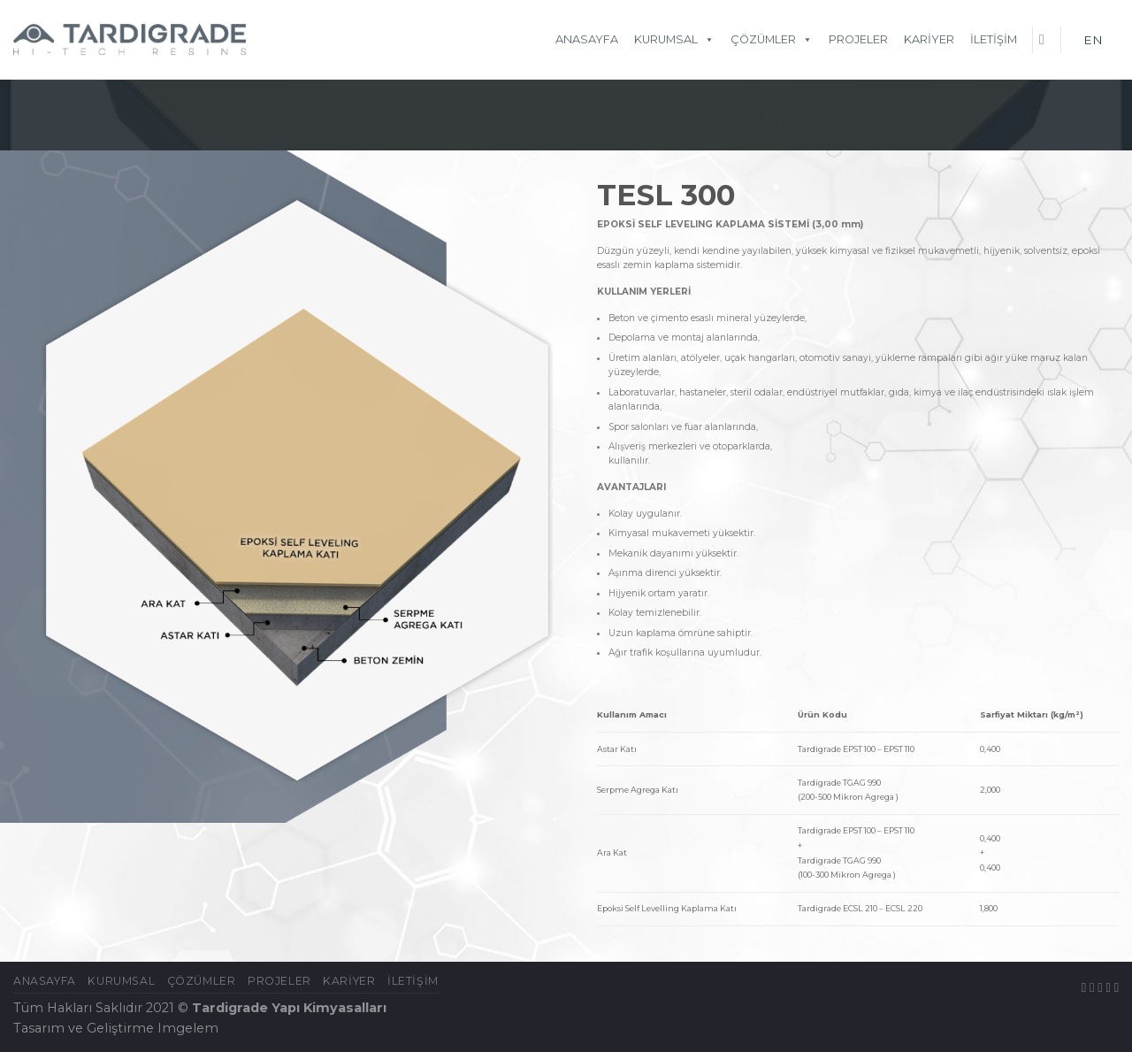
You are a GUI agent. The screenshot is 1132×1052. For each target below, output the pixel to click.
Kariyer (929, 39)
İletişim (993, 39)
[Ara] (1046, 39)
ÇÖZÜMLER (771, 39)
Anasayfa (586, 39)
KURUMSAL (674, 39)
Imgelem (187, 1028)
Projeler (858, 39)
